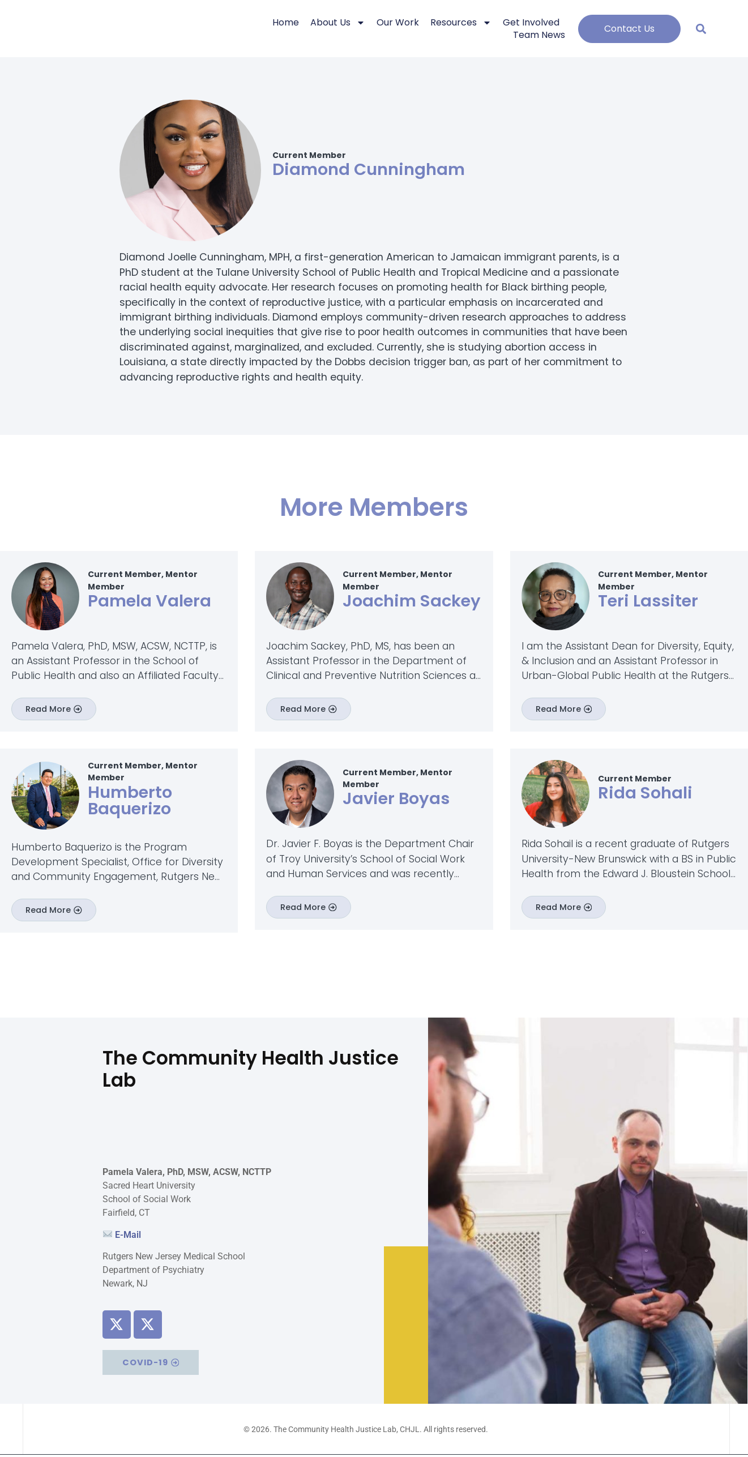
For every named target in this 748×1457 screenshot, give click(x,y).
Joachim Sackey (412, 600)
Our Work (398, 22)
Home (285, 22)
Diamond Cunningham (368, 169)
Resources (460, 22)
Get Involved (531, 22)
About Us (337, 22)
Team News (539, 35)
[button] (701, 28)
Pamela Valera (149, 600)
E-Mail (128, 1235)
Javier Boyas (396, 799)
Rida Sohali (645, 793)
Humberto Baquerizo (130, 801)
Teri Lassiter (648, 600)
